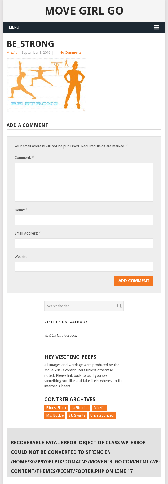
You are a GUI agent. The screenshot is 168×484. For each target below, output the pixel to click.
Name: (21, 209)
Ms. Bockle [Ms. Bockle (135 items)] (55, 415)
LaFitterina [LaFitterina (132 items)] (80, 408)
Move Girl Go (84, 10)
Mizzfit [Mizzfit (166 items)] (99, 408)
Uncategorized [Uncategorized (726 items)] (102, 415)
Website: (21, 256)
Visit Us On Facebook (66, 322)
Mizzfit (12, 53)
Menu (14, 27)
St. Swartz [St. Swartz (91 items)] (77, 415)
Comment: (24, 157)
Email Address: (28, 233)
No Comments (70, 53)
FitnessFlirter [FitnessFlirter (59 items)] (56, 408)
